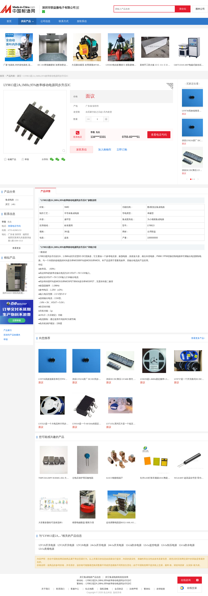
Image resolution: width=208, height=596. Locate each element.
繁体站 (147, 589)
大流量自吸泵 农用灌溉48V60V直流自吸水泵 (92, 65)
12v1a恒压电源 (169, 545)
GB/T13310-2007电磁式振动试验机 (190, 65)
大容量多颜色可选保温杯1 (50, 522)
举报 (25, 159)
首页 (2, 76)
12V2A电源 (82, 545)
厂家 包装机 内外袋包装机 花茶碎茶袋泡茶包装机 (26, 65)
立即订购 (122, 149)
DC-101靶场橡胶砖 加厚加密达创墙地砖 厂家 (58, 65)
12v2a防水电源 (133, 545)
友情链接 (160, 589)
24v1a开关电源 (116, 545)
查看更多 (16, 248)
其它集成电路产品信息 (90, 577)
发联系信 (81, 149)
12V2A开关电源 (65, 545)
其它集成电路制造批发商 (116, 577)
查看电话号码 (159, 134)
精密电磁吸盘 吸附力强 (83, 522)
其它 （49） (10, 204)
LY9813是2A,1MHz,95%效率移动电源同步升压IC (108, 580)
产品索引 (7, 330)
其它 (19, 76)
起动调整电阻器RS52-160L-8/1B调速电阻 (125, 522)
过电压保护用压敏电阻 (82, 478)
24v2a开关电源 (98, 545)
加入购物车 (104, 149)
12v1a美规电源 (46, 549)
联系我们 (60, 589)
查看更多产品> (198, 338)
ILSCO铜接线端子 (114, 478)
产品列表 (10, 76)
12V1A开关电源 (46, 545)
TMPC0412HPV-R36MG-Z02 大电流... (55, 478)
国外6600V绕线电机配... (14, 293)
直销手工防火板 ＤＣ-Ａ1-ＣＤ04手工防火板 (160, 65)
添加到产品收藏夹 (11, 335)
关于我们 (45, 589)
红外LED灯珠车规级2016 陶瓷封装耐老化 (159, 478)
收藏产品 (10, 159)
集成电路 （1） (12, 200)
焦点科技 (107, 592)
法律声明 (133, 589)
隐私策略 (104, 589)
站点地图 (89, 589)
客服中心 (75, 589)
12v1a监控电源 (151, 545)
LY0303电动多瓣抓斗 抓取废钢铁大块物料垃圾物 (128, 65)
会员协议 (119, 589)
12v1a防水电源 (187, 545)
